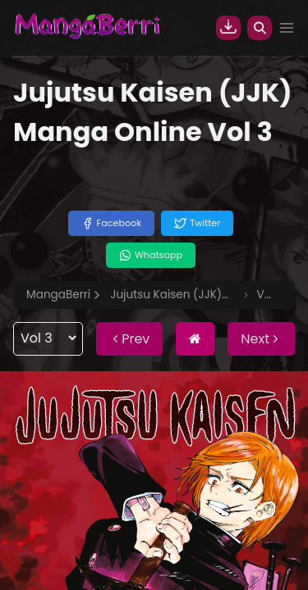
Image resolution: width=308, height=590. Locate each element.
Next (261, 339)
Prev (129, 339)
